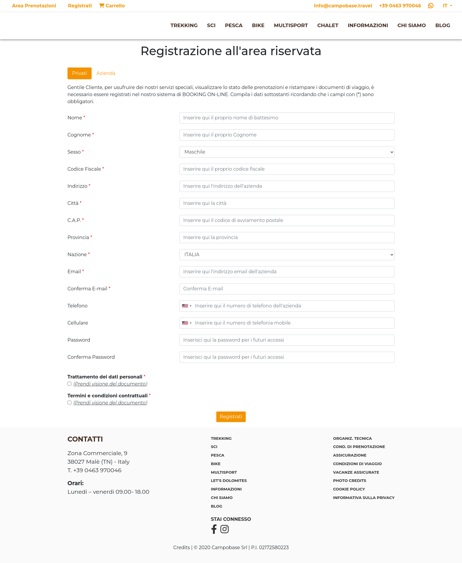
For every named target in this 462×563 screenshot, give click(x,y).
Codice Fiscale (85, 169)
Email (75, 271)
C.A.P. (75, 220)
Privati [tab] (79, 73)
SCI (211, 25)
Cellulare (77, 323)
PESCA (234, 25)
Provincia (79, 237)
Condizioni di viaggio (357, 463)
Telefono (77, 306)
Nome (76, 118)
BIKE (258, 25)
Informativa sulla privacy (364, 497)
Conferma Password (91, 357)
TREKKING (184, 25)
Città (74, 203)
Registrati (80, 6)
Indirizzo (78, 186)
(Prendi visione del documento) (110, 384)
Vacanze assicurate (356, 472)
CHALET (327, 25)
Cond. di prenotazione (359, 446)
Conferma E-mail (88, 289)
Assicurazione (350, 455)
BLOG (442, 25)
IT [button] (446, 6)
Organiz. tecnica (352, 438)
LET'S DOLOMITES (229, 480)
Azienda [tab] (106, 73)
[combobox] (186, 306)
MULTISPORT (291, 25)
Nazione (78, 254)
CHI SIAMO (411, 25)
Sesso (75, 152)
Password (78, 340)
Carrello (112, 6)
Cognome (80, 135)
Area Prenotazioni (34, 6)
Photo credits (349, 480)
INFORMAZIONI (368, 25)
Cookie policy (349, 489)
